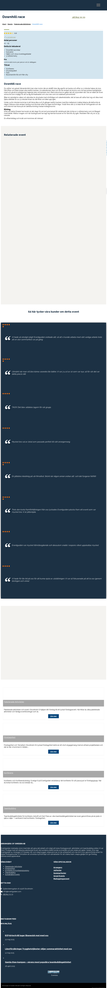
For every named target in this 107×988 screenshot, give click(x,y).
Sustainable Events (12, 869)
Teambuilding (10, 804)
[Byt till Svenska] (53, 970)
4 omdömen (11, 37)
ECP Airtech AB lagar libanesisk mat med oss (26, 930)
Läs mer (53, 713)
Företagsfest (9, 734)
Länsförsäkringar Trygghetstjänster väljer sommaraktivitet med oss (38, 943)
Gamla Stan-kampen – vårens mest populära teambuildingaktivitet (38, 957)
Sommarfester (60, 868)
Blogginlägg (53, 967)
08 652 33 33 (77, 17)
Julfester (58, 865)
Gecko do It (102, 982)
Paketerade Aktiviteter (14, 699)
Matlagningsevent (61, 873)
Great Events (59, 871)
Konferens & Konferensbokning (17, 865)
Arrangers (58, 862)
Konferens (8, 769)
